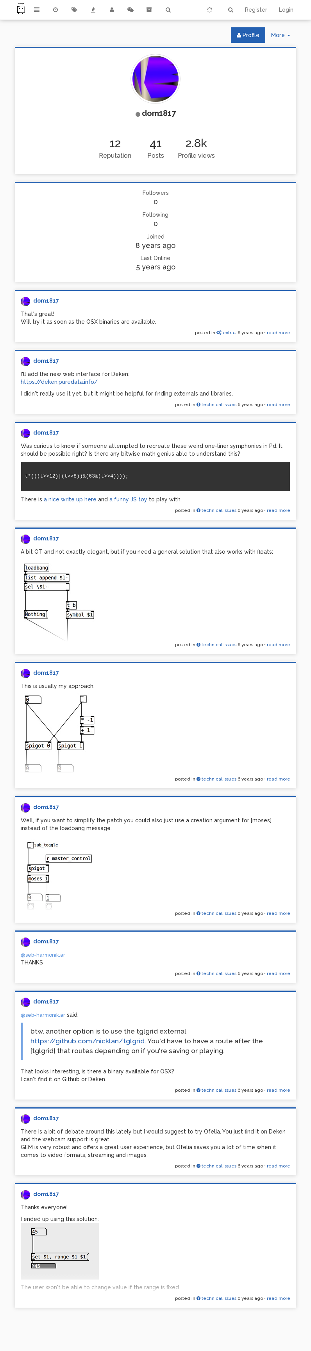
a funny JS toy (128, 499)
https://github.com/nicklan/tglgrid (87, 1041)
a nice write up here (71, 499)
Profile (248, 35)
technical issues (216, 404)
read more (278, 332)
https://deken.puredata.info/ (59, 382)
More (283, 37)
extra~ (226, 332)
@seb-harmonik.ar (43, 955)
